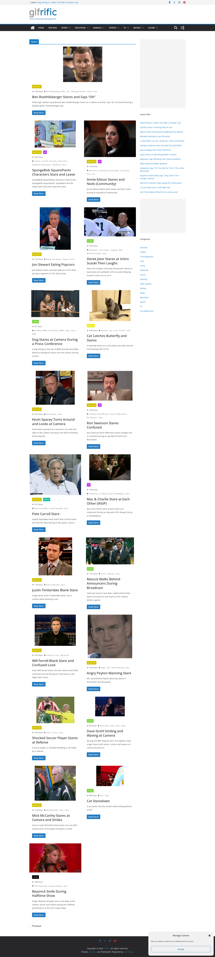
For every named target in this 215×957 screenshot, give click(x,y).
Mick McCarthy (52, 810)
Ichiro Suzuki (104, 250)
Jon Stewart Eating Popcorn (53, 264)
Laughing (113, 250)
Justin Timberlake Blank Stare (55, 590)
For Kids (52, 27)
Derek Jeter (93, 250)
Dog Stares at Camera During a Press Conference (55, 341)
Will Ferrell (65, 655)
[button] (209, 935)
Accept (181, 949)
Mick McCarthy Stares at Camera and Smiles (51, 817)
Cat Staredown (98, 801)
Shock (89, 91)
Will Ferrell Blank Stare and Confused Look (53, 662)
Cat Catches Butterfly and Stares (107, 337)
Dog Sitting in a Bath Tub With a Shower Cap (57, 2)
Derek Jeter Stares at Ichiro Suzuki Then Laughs (108, 260)
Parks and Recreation (118, 414)
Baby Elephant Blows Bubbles (153, 163)
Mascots (111, 574)
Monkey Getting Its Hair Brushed (155, 136)
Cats (110, 330)
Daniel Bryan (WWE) (56, 330)
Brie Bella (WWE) (40, 330)
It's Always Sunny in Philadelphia (111, 494)
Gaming (143, 279)
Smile (112, 726)
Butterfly (104, 330)
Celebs (151, 27)
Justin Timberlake (52, 585)
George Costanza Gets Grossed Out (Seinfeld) (160, 145)
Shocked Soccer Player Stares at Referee (55, 740)
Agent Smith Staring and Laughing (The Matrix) (161, 132)
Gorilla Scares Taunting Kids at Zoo (156, 127)
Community (124, 170)
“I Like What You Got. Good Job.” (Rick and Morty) (162, 141)
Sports (112, 27)
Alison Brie (93, 170)
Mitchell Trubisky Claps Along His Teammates (161, 183)
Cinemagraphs (146, 256)
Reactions (80, 27)
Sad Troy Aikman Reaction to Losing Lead (159, 192)
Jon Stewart (57, 259)
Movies (137, 27)
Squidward (56, 164)
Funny (64, 27)
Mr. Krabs (53, 161)
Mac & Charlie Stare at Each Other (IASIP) (108, 501)
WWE (34, 334)
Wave (123, 726)
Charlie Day (93, 494)
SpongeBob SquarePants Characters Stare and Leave (53, 172)
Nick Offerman (103, 414)
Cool (142, 261)
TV (125, 27)
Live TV (103, 574)
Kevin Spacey (51, 414)
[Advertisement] (163, 73)
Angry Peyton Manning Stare (109, 673)
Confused (92, 414)
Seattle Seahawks (56, 508)
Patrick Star (62, 161)
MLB (120, 250)
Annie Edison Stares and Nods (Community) (106, 181)
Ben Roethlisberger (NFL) (55, 91)
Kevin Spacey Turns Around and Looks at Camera (53, 421)
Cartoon (37, 161)
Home (41, 27)
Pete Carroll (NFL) (41, 508)
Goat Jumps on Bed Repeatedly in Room (158, 154)
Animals (97, 27)
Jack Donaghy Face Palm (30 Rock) (155, 150)
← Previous (35, 925)
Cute (116, 330)
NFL (68, 91)
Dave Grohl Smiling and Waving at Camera (105, 733)
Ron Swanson (92, 417)
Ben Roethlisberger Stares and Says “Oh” (63, 97)
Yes (93, 174)
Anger (103, 667)
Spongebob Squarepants (41, 164)
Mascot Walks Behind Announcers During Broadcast (103, 583)
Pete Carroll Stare (46, 513)
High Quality (145, 283)
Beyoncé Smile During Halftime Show (49, 893)
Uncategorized (146, 311)
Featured (144, 270)
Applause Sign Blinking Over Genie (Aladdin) (160, 159)
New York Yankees (94, 253)
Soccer (54, 732)
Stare (95, 91)
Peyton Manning (117, 667)
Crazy (142, 265)
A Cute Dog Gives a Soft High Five (155, 187)
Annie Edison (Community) (109, 170)
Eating (48, 259)
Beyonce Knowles (55, 886)
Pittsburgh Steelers (78, 91)
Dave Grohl (104, 726)
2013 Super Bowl (40, 886)
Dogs (68, 330)
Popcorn (66, 259)
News (142, 293)
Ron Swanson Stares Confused (103, 425)
